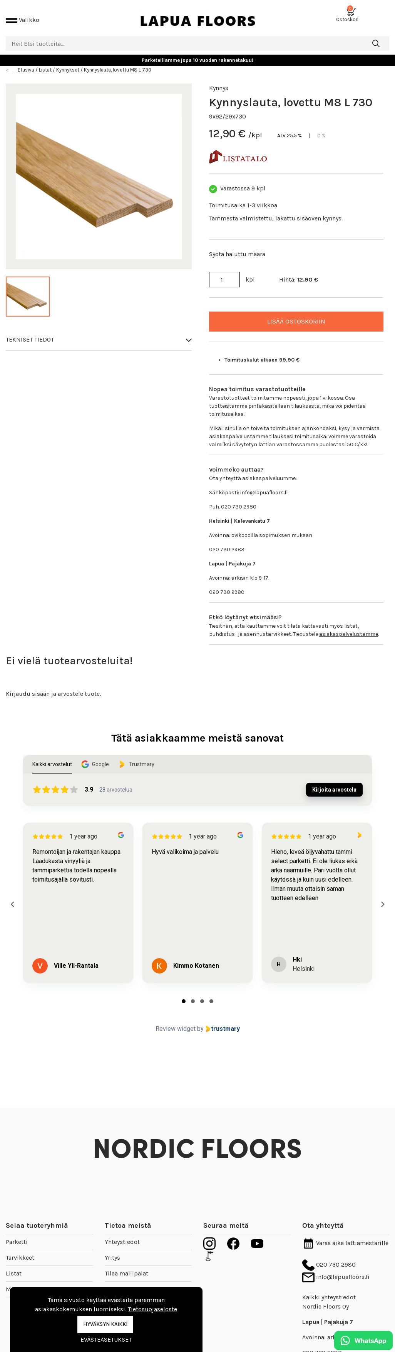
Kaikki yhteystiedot (329, 1291)
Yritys (112, 1251)
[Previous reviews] (12, 897)
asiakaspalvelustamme (348, 628)
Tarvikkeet (20, 1251)
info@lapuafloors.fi (336, 1270)
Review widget (176, 1022)
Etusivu (26, 64)
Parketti (17, 1235)
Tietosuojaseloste (152, 1309)
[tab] (183, 994)
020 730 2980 (329, 1258)
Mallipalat (20, 1283)
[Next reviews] (382, 897)
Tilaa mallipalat (126, 1267)
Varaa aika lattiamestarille (345, 1236)
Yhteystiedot (122, 1235)
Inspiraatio (120, 1283)
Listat (14, 1267)
